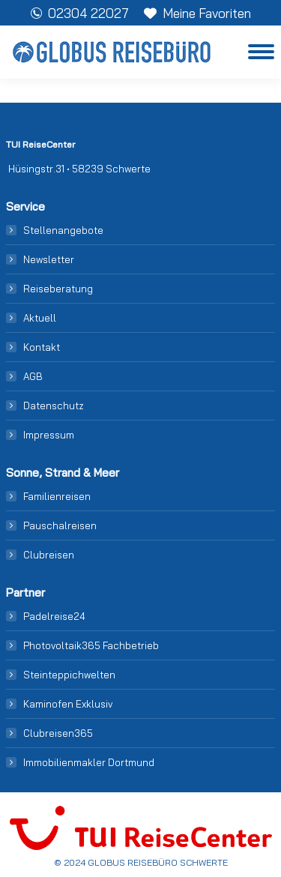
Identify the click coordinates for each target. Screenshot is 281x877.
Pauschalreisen (60, 525)
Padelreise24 (54, 616)
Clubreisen (48, 555)
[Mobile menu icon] (261, 51)
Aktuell (39, 318)
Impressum (48, 435)
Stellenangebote (63, 230)
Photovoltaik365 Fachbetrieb (91, 645)
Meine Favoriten (197, 13)
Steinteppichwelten (69, 675)
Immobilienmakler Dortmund (88, 762)
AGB (33, 376)
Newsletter (48, 259)
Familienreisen (57, 496)
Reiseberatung (58, 289)
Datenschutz (53, 406)
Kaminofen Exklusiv (67, 704)
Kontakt (41, 347)
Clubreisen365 (58, 733)
